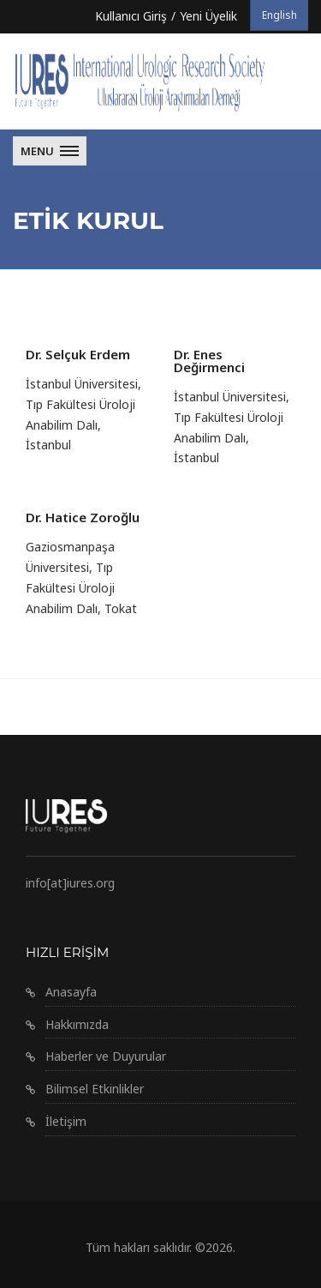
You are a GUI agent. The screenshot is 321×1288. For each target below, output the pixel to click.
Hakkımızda (77, 1024)
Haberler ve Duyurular (105, 1056)
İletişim (65, 1121)
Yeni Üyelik (208, 16)
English (279, 15)
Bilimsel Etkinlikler (94, 1088)
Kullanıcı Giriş (131, 16)
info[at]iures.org (70, 883)
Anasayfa (71, 992)
